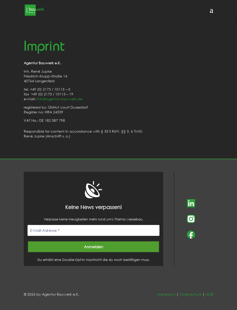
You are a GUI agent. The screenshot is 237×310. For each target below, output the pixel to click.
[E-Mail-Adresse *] (93, 230)
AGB (209, 294)
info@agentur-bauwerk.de (59, 98)
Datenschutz (190, 294)
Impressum (166, 294)
